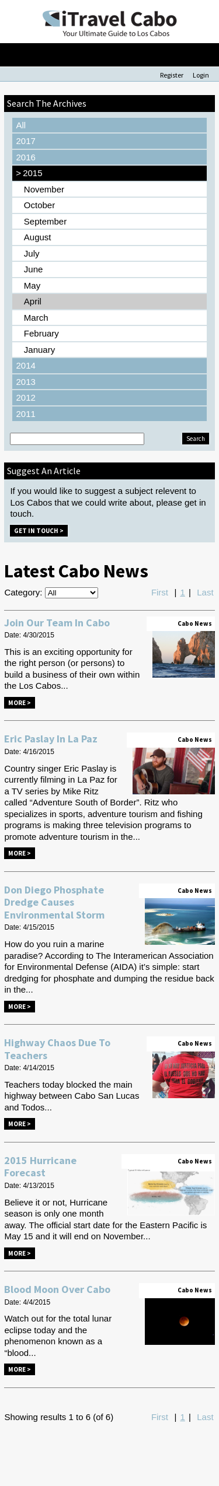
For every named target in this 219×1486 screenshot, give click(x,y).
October (39, 205)
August (37, 237)
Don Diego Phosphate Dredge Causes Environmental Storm (54, 902)
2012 (25, 397)
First (159, 592)
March (36, 318)
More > (19, 703)
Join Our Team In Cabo (57, 622)
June (33, 269)
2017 (25, 141)
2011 (25, 414)
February (41, 333)
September (45, 221)
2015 (29, 173)
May (32, 285)
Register (171, 75)
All (21, 125)
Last (205, 592)
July (32, 253)
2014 (25, 365)
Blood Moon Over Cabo (57, 1289)
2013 (25, 382)
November (44, 189)
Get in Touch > (39, 531)
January (39, 350)
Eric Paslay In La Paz (51, 738)
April (32, 301)
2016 (25, 157)
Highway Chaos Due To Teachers (57, 1049)
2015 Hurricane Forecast (40, 1167)
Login (201, 75)
